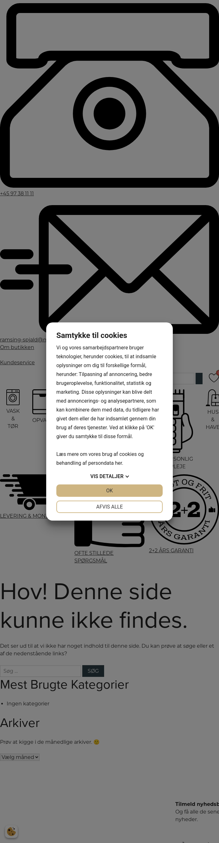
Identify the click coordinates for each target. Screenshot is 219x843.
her (118, 463)
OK (109, 491)
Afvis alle (109, 507)
